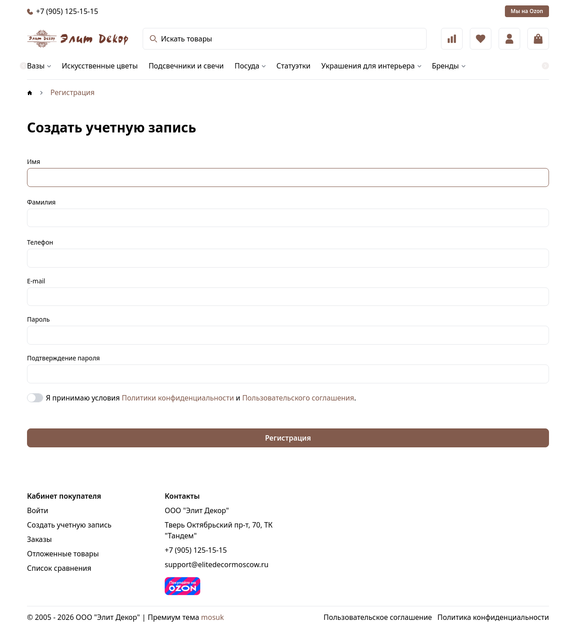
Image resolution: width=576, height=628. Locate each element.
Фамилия (41, 202)
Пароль (38, 319)
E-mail (36, 281)
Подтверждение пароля (63, 358)
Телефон (40, 242)
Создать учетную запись (69, 525)
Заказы (39, 539)
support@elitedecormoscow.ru (217, 564)
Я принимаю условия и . (201, 398)
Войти (37, 510)
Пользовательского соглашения (298, 398)
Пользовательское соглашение (378, 617)
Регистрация (288, 438)
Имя (33, 161)
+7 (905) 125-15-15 (196, 550)
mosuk (212, 617)
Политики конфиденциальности (178, 398)
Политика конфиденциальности (493, 617)
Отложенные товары (63, 554)
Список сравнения (59, 568)
